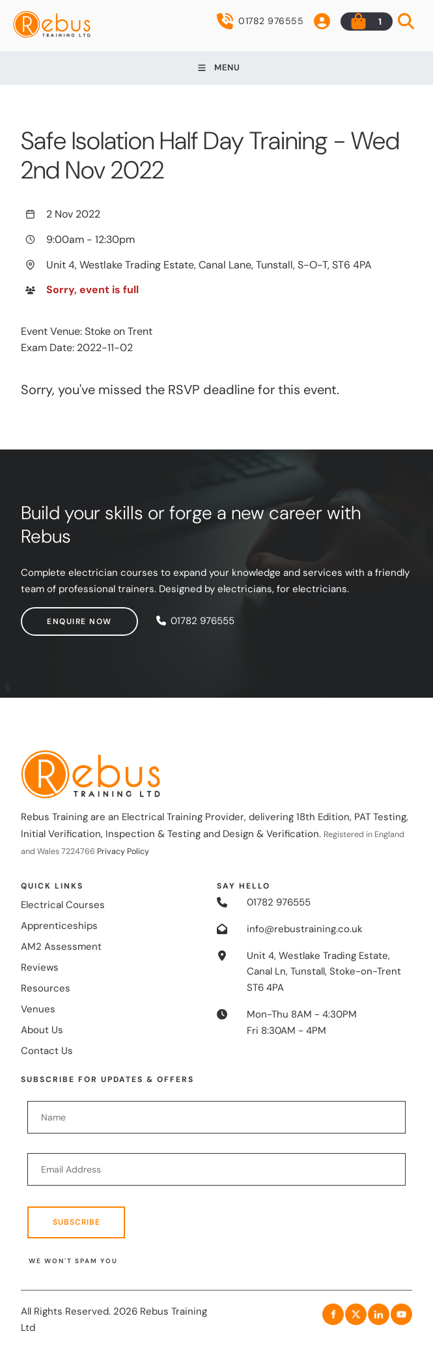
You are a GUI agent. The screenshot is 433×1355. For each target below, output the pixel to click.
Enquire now (53, 615)
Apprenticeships (59, 925)
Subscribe (76, 1222)
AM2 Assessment (61, 946)
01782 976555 (260, 21)
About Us (42, 1029)
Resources (45, 988)
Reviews (40, 967)
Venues (38, 1009)
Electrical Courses (63, 904)
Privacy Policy (123, 851)
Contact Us (47, 1050)
